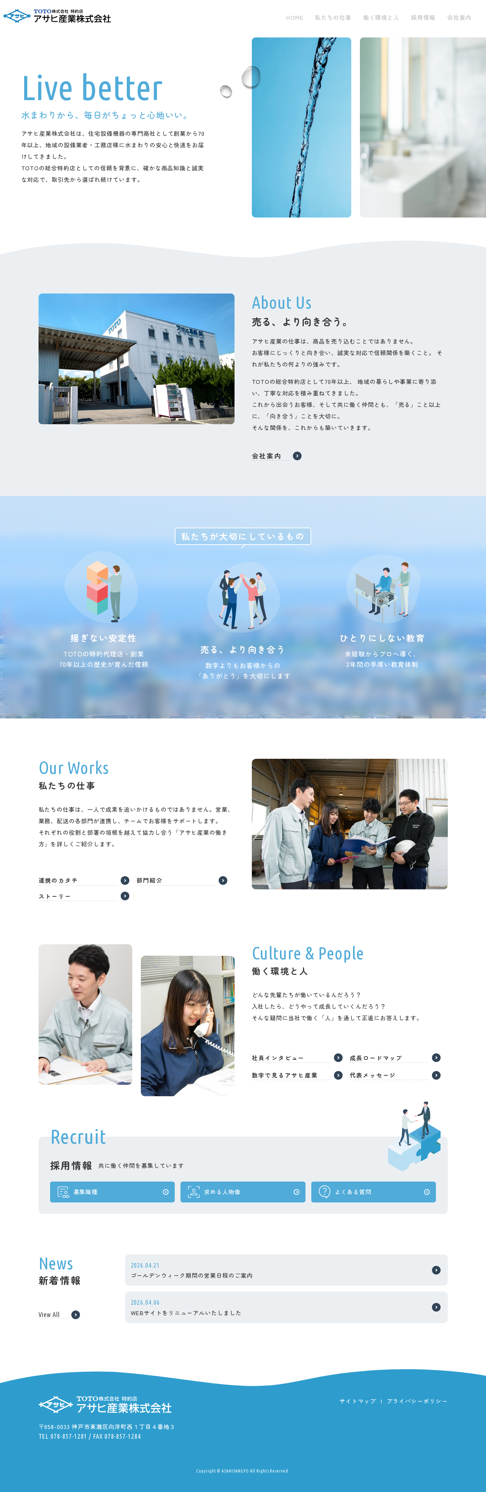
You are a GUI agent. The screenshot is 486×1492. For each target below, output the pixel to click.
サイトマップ (357, 1401)
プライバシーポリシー (417, 1401)
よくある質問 (344, 1197)
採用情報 (423, 17)
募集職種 (77, 1197)
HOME (294, 17)
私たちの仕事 (333, 17)
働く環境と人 (381, 17)
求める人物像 (214, 1197)
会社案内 (459, 17)
